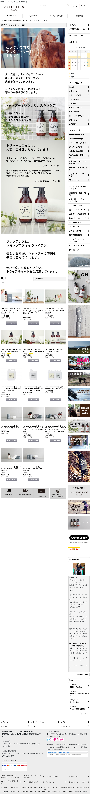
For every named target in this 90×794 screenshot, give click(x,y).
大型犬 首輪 (32, 787)
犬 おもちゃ (22, 787)
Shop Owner (82, 674)
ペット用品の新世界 (65, 787)
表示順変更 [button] (38, 279)
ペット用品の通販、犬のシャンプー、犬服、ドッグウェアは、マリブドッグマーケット (45, 792)
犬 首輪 (4, 787)
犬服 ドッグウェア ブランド (47, 787)
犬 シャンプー (12, 787)
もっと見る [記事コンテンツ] (85, 714)
